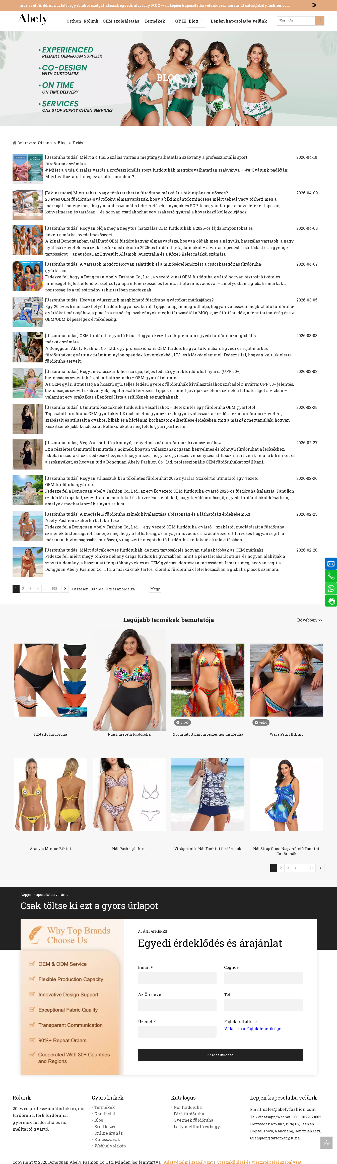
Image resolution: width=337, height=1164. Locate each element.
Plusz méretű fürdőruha (129, 734)
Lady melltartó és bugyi (198, 1126)
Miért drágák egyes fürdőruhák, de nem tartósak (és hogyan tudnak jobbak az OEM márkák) (171, 550)
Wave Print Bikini (286, 734)
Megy (155, 588)
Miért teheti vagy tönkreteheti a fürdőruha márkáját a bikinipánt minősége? (150, 192)
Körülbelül (104, 1113)
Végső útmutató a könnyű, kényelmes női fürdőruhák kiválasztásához (150, 442)
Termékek (104, 1107)
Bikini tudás (58, 192)
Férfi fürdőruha (189, 1113)
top (326, 1142)
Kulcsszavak (107, 1139)
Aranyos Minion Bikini (50, 848)
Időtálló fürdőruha (50, 734)
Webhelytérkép (110, 1145)
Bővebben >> (309, 620)
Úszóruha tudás (61, 157)
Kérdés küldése (220, 1055)
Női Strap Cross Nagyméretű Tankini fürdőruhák (286, 851)
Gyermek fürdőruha (193, 1120)
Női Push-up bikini (129, 848)
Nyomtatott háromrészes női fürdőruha (207, 734)
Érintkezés (105, 1126)
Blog (98, 1120)
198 (54, 588)
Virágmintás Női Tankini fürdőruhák (207, 848)
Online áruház (108, 1133)
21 (311, 868)
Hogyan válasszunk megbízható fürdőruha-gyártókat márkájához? (147, 299)
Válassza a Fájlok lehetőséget (253, 1028)
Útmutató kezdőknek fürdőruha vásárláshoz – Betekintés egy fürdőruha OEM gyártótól (167, 407)
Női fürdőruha (188, 1107)
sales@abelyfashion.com (267, 5)
